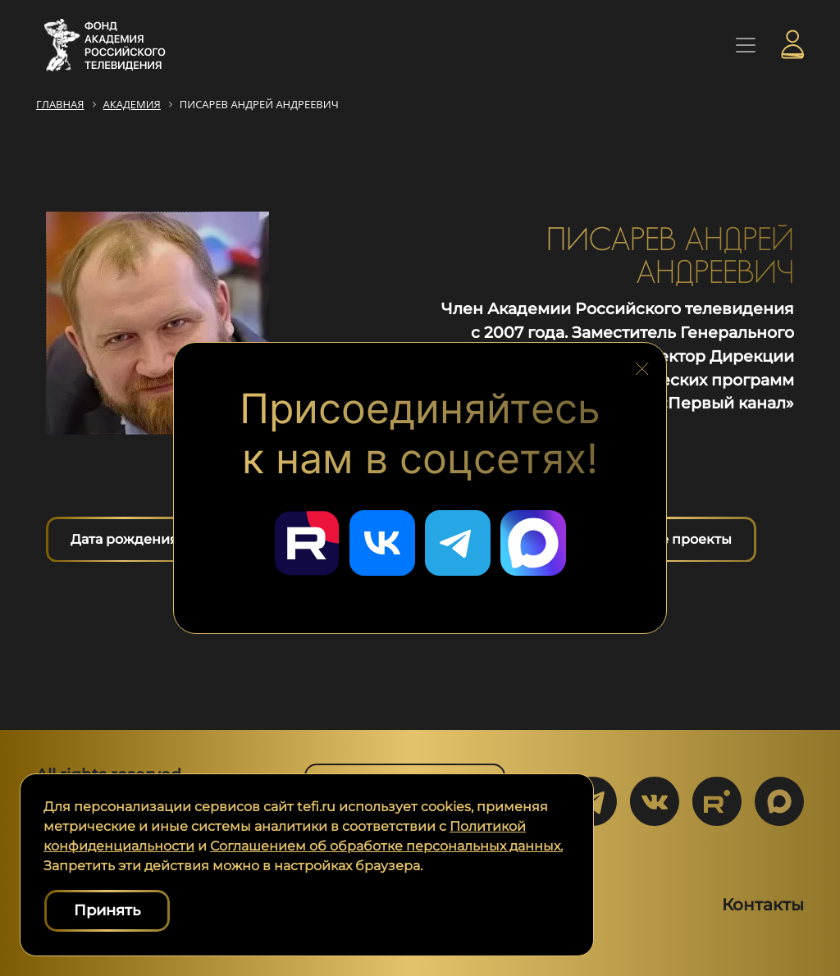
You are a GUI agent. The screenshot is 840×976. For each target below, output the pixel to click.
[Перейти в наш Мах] (533, 543)
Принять (107, 910)
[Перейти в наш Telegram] (458, 543)
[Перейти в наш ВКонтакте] (382, 543)
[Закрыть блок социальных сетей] (642, 365)
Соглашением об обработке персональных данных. (386, 846)
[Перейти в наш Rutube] (307, 543)
